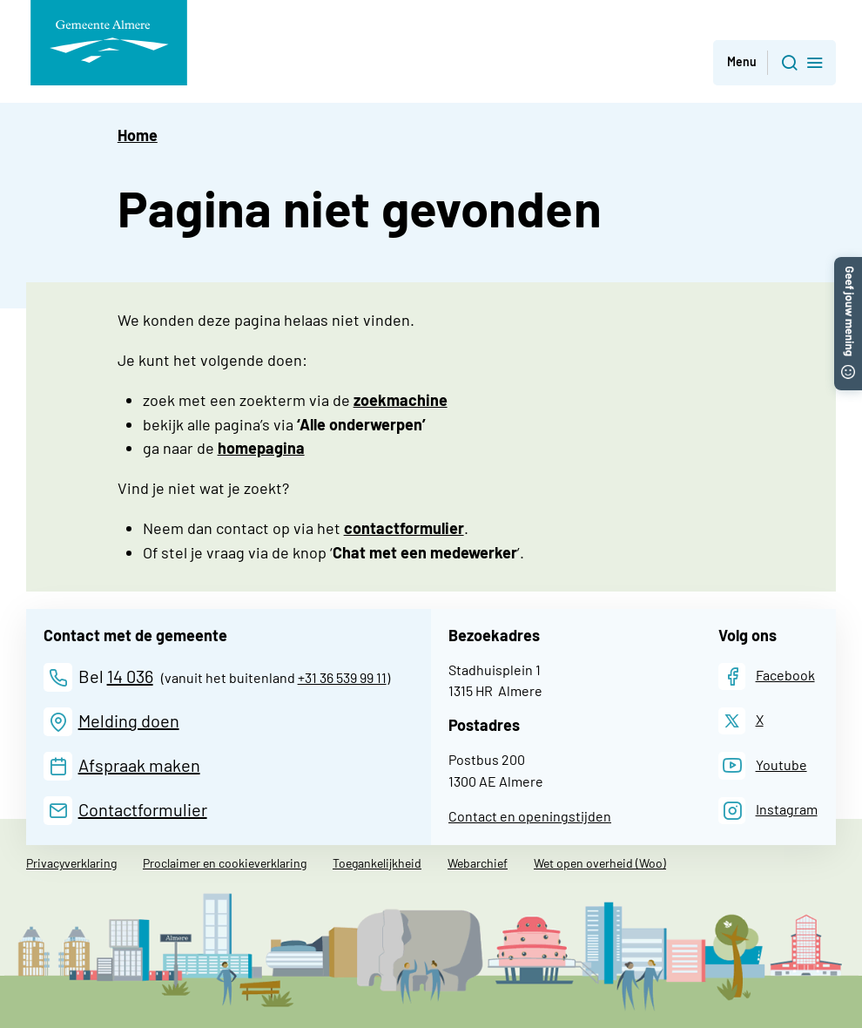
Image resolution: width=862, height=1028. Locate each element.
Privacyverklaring (71, 863)
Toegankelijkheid (377, 863)
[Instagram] (768, 810)
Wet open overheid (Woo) (600, 863)
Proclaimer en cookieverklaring (224, 863)
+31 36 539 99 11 (342, 677)
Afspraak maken (139, 764)
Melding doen (128, 720)
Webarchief (478, 863)
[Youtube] (762, 765)
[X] (741, 720)
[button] (848, 265)
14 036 (130, 676)
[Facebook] (766, 676)
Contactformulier (142, 809)
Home (138, 135)
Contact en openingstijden (529, 816)
